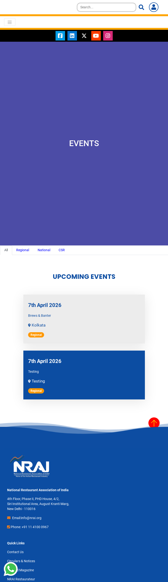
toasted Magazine (20, 570)
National (44, 250)
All (6, 250)
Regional (22, 250)
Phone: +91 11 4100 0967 (30, 527)
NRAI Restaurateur (21, 579)
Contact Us (15, 552)
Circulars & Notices (21, 561)
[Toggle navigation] (9, 22)
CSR (62, 250)
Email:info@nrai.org (26, 518)
